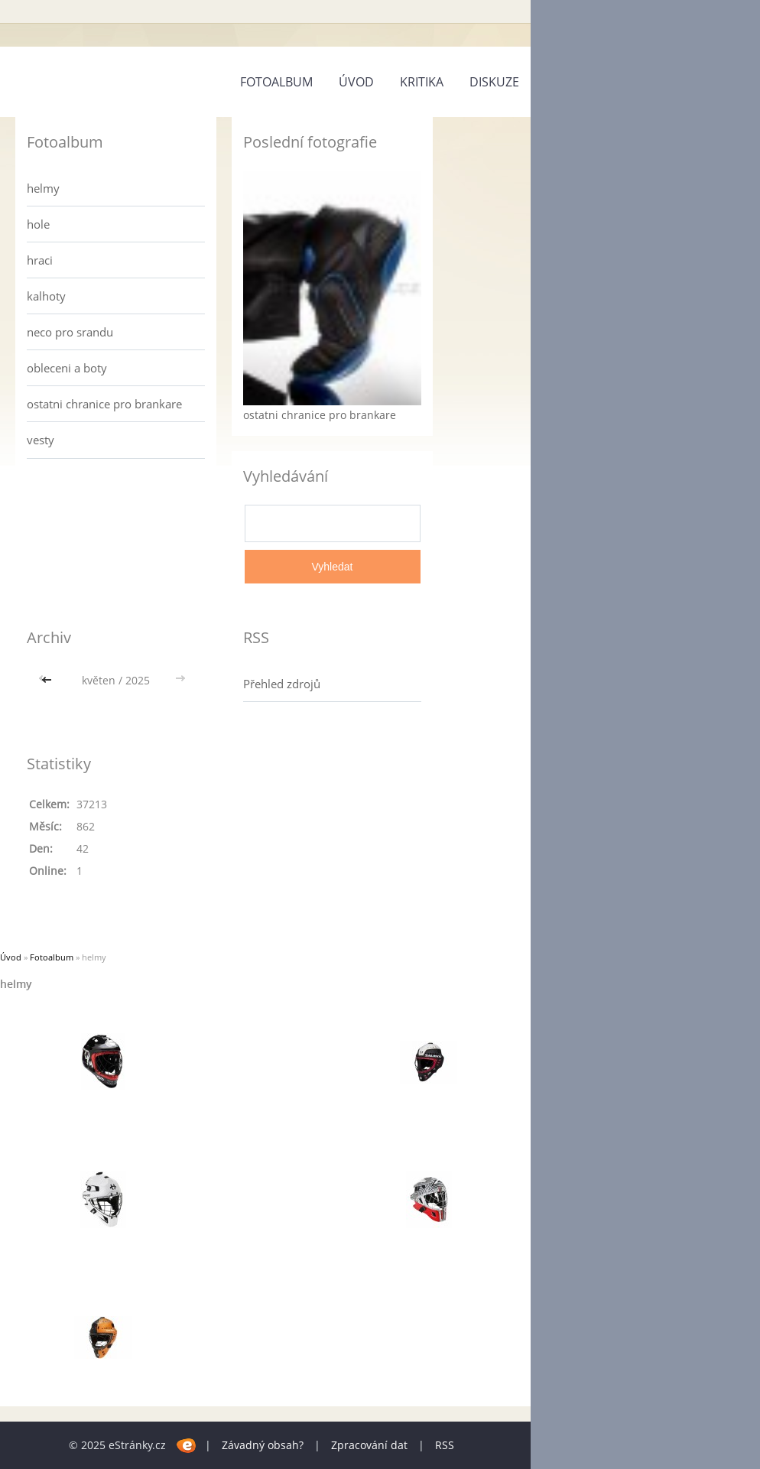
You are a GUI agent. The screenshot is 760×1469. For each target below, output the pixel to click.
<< (48, 680)
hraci (40, 260)
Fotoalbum (276, 81)
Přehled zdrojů (281, 683)
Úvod (356, 81)
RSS (444, 1445)
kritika (421, 81)
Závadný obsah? (263, 1445)
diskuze (494, 81)
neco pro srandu (70, 332)
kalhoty (46, 296)
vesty (40, 439)
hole (38, 224)
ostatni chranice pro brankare (104, 403)
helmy (43, 188)
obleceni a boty (67, 367)
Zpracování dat (369, 1445)
